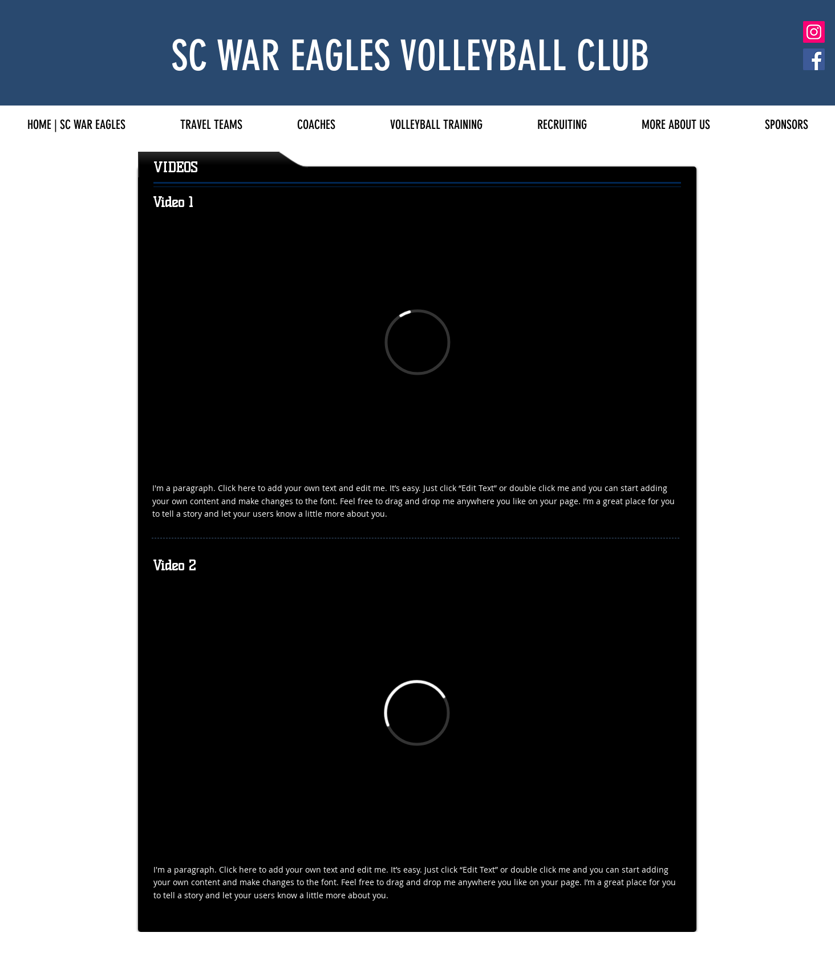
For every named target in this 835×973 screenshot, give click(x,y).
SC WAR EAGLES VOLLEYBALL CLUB (410, 55)
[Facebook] (814, 59)
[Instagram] (814, 32)
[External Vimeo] (417, 342)
